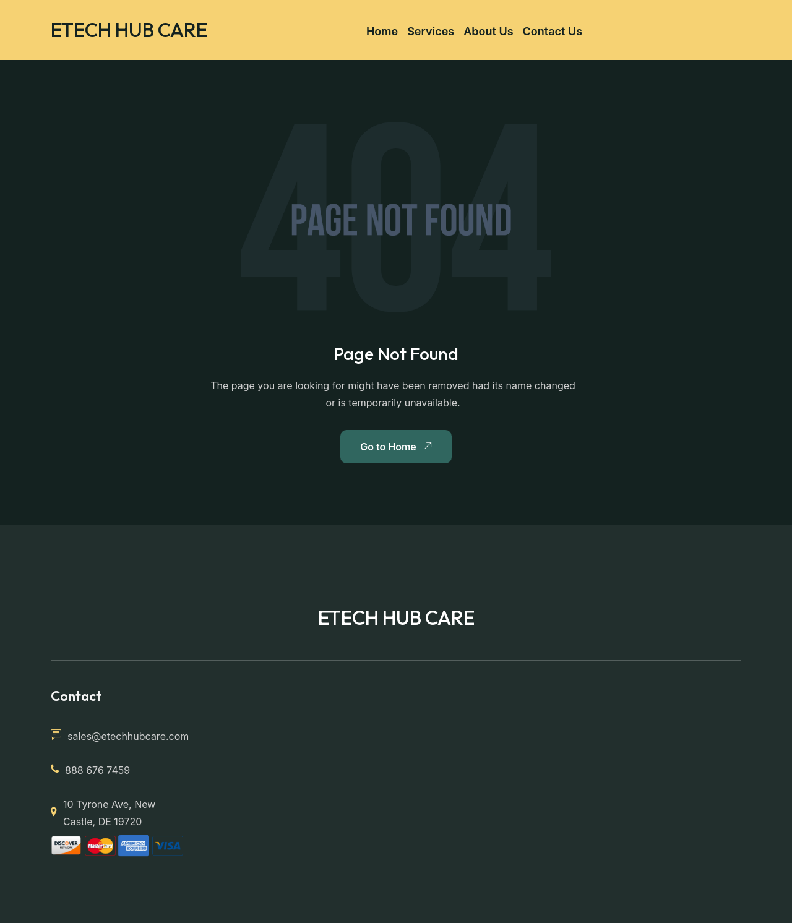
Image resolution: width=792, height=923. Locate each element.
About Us (488, 31)
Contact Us (553, 31)
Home (382, 31)
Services (430, 31)
